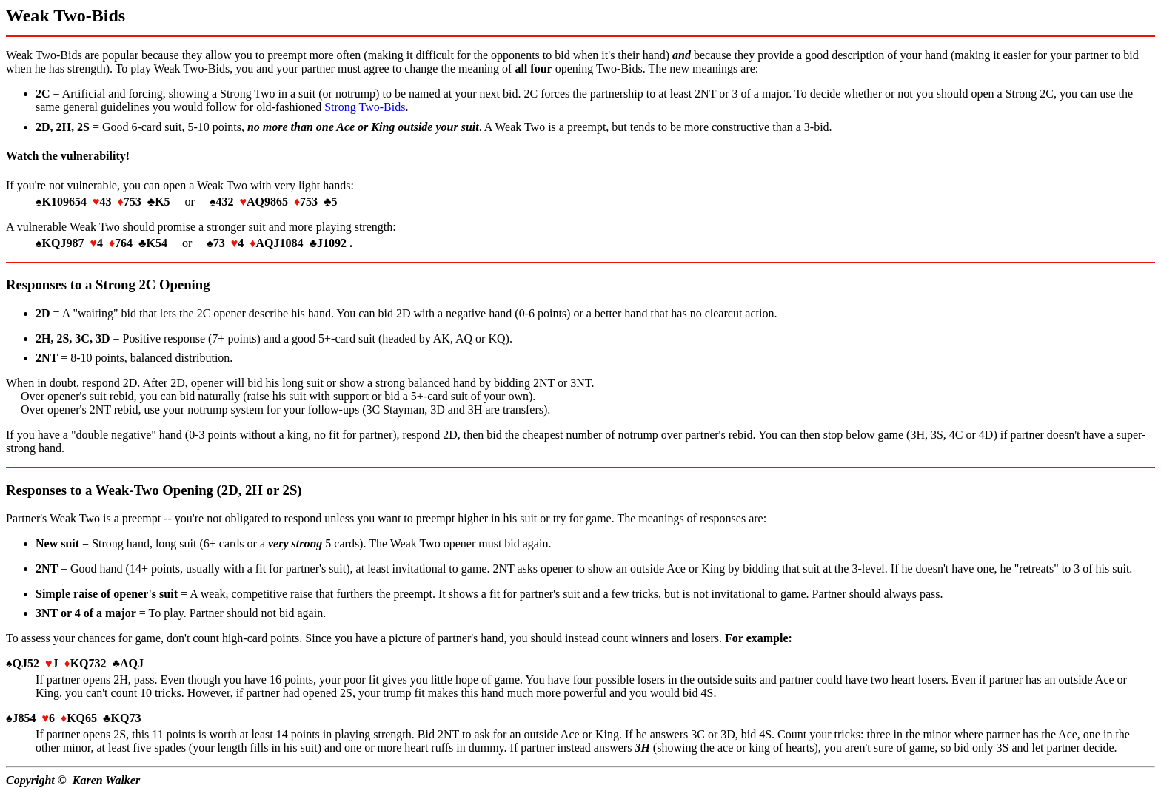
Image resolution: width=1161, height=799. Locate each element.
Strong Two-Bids (364, 107)
